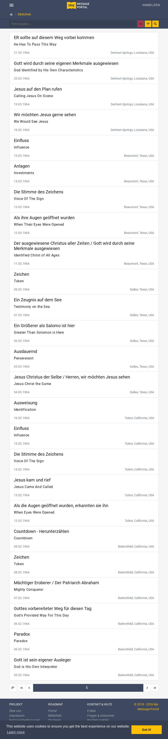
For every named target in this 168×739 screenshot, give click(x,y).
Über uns (15, 711)
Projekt (16, 704)
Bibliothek (54, 716)
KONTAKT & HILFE (99, 704)
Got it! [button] (146, 729)
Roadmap (55, 704)
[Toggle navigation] (11, 5)
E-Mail (91, 711)
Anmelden (151, 5)
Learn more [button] (16, 732)
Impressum (16, 716)
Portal (52, 711)
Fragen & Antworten (100, 716)
